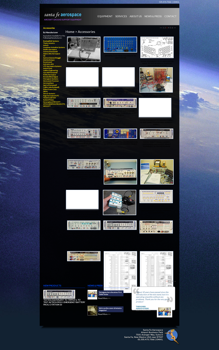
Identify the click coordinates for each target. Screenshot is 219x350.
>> (175, 28)
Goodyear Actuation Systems (54, 47)
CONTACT (170, 16)
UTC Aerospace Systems (52, 66)
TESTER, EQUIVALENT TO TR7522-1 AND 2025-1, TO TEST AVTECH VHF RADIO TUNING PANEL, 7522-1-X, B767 (83, 235)
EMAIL (176, 2)
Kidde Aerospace (49, 75)
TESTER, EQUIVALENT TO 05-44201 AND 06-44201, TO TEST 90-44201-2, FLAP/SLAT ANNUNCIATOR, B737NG (157, 63)
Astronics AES (48, 64)
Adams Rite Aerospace (51, 54)
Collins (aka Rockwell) (51, 87)
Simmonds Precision (51, 81)
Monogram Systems (50, 79)
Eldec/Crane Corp (49, 89)
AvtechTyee (47, 68)
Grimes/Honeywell (50, 52)
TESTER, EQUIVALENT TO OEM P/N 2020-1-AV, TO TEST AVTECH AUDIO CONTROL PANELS (120, 143)
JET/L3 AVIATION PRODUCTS (54, 104)
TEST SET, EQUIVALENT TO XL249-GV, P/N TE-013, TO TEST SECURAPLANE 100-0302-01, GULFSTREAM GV (156, 239)
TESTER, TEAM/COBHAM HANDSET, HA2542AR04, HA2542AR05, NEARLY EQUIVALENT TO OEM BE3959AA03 (157, 144)
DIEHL (45, 91)
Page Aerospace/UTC (51, 96)
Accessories (49, 28)
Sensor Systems (49, 94)
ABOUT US (136, 16)
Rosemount (47, 62)
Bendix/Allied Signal (50, 77)
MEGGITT (47, 106)
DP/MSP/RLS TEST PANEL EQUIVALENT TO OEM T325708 (120, 57)
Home (70, 32)
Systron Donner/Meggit (52, 58)
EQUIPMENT (105, 16)
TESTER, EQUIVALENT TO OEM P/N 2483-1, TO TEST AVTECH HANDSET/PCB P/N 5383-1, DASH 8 (83, 143)
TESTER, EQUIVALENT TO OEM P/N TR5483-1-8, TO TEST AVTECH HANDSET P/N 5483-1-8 (84, 112)
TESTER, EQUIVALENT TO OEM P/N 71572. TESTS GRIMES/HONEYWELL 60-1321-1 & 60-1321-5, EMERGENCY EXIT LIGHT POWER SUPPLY (84, 176)
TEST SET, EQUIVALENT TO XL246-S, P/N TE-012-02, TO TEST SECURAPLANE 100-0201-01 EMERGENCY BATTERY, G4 (84, 266)
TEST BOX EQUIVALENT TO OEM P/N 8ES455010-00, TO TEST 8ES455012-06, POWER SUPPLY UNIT (83, 214)
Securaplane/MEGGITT (51, 102)
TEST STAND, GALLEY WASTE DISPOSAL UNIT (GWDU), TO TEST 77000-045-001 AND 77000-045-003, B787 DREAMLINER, (83, 92)
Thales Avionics (49, 43)
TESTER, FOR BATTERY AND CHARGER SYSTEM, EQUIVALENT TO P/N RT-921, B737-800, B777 (120, 113)
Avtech (45, 45)
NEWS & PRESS (153, 16)
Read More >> (104, 298)
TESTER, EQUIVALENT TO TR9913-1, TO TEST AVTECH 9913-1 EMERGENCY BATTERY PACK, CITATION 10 (120, 235)
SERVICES (121, 16)
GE (44, 56)
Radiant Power (48, 100)
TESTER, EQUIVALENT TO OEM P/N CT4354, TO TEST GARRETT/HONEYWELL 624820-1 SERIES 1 (156, 122)
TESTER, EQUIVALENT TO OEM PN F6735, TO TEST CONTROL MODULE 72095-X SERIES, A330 (120, 92)
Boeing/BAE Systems (51, 41)
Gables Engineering (50, 70)
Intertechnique (48, 60)
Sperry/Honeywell (50, 85)
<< (161, 28)
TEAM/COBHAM (49, 98)
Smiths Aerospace (50, 49)
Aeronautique (48, 83)
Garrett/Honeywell (50, 73)
